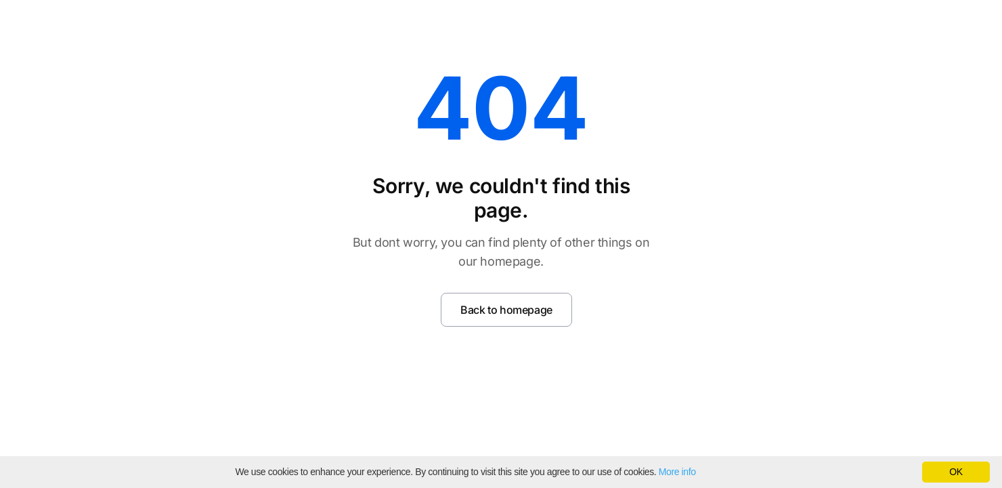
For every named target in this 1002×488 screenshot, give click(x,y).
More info (677, 471)
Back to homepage (506, 310)
